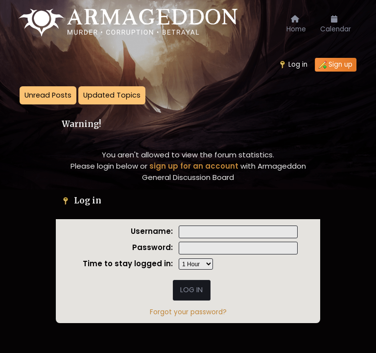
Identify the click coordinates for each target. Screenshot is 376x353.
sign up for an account (193, 166)
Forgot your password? (188, 312)
